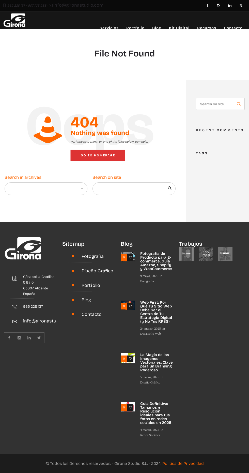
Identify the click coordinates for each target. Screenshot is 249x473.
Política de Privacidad (183, 463)
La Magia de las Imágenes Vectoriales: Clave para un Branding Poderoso (156, 362)
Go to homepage (98, 155)
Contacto (233, 28)
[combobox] (46, 188)
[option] (186, 254)
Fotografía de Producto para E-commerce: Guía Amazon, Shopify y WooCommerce (156, 261)
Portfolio (135, 28)
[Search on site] (134, 188)
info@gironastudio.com (78, 5)
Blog (156, 28)
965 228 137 (16, 6)
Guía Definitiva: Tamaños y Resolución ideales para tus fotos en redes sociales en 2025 (155, 413)
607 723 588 (37, 6)
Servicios (109, 28)
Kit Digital (179, 28)
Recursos (206, 28)
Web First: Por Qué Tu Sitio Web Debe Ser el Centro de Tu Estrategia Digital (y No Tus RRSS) (156, 312)
